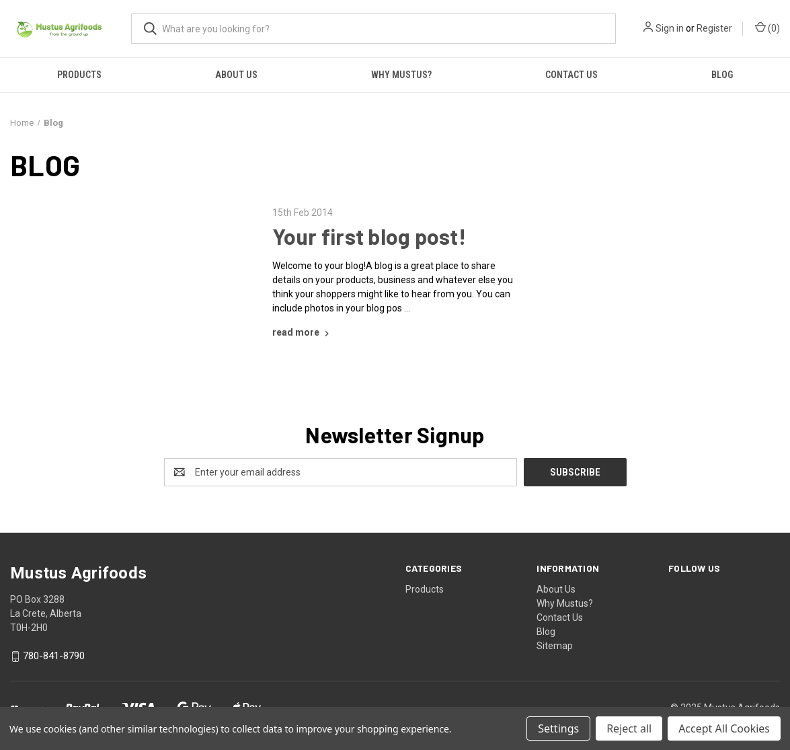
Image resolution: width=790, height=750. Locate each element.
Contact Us (571, 74)
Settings (558, 728)
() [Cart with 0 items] (767, 28)
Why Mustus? (401, 74)
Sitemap (555, 645)
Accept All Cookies (724, 728)
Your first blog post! (369, 236)
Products (79, 74)
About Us (236, 74)
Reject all (628, 728)
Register (714, 28)
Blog (546, 631)
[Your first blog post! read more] (302, 332)
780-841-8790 (54, 656)
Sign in (670, 28)
